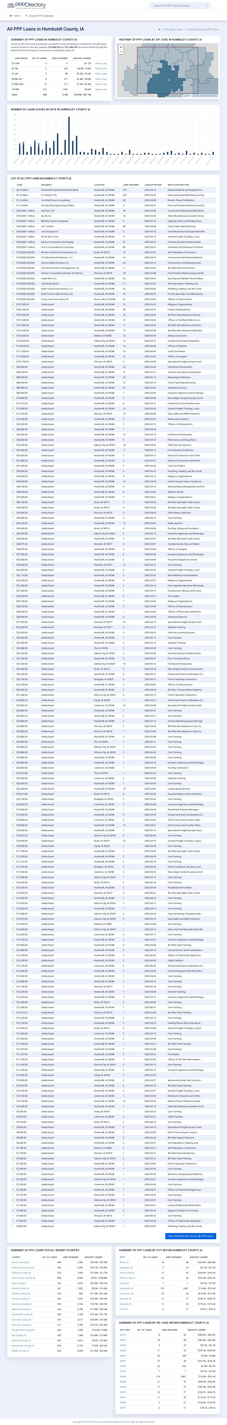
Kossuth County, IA (21, 1319)
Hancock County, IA (21, 1309)
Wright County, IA (20, 1350)
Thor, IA (124, 1309)
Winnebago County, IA (23, 1345)
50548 (123, 1376)
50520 (123, 1345)
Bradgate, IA (126, 1267)
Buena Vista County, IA (23, 1267)
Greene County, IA (21, 1298)
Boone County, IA (20, 1262)
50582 (123, 1402)
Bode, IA (124, 1262)
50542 (123, 1366)
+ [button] (121, 47)
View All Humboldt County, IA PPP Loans (190, 1236)
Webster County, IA (21, 1340)
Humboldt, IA (126, 1288)
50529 (123, 1350)
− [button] (121, 52)
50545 (123, 1371)
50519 (123, 1340)
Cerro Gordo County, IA (23, 1278)
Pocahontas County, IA (23, 1330)
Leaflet (186, 96)
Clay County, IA (19, 1283)
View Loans (101, 63)
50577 (123, 1397)
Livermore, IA (126, 1293)
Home (15, 16)
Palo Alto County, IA (22, 1325)
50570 (123, 1392)
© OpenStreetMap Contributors (203, 96)
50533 (123, 1355)
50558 (123, 1381)
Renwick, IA (126, 1304)
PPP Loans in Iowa (173, 29)
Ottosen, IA (125, 1298)
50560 (123, 1387)
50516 (123, 1334)
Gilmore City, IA (127, 1278)
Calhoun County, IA (21, 1272)
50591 (123, 1408)
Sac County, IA (19, 1335)
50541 (123, 1361)
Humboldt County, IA (22, 1314)
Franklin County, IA (21, 1293)
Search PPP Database (39, 16)
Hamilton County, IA (22, 1304)
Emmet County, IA (20, 1288)
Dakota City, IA (127, 1272)
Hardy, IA (124, 1283)
